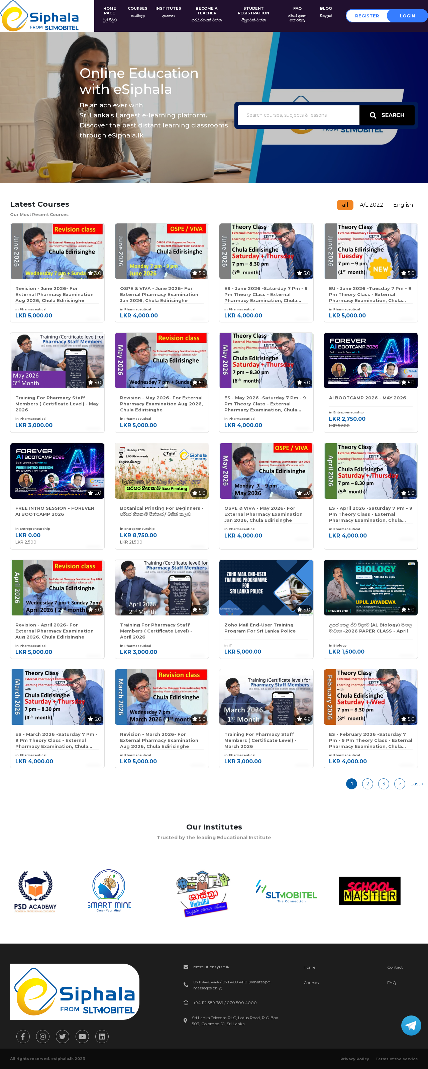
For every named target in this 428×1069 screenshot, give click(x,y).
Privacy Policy (354, 1059)
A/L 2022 (371, 205)
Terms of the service (397, 1059)
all (345, 205)
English (403, 205)
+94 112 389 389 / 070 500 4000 (225, 1002)
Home (309, 967)
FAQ (391, 982)
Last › (416, 784)
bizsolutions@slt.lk (211, 966)
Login (407, 15)
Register (367, 15)
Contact (395, 967)
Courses (311, 982)
